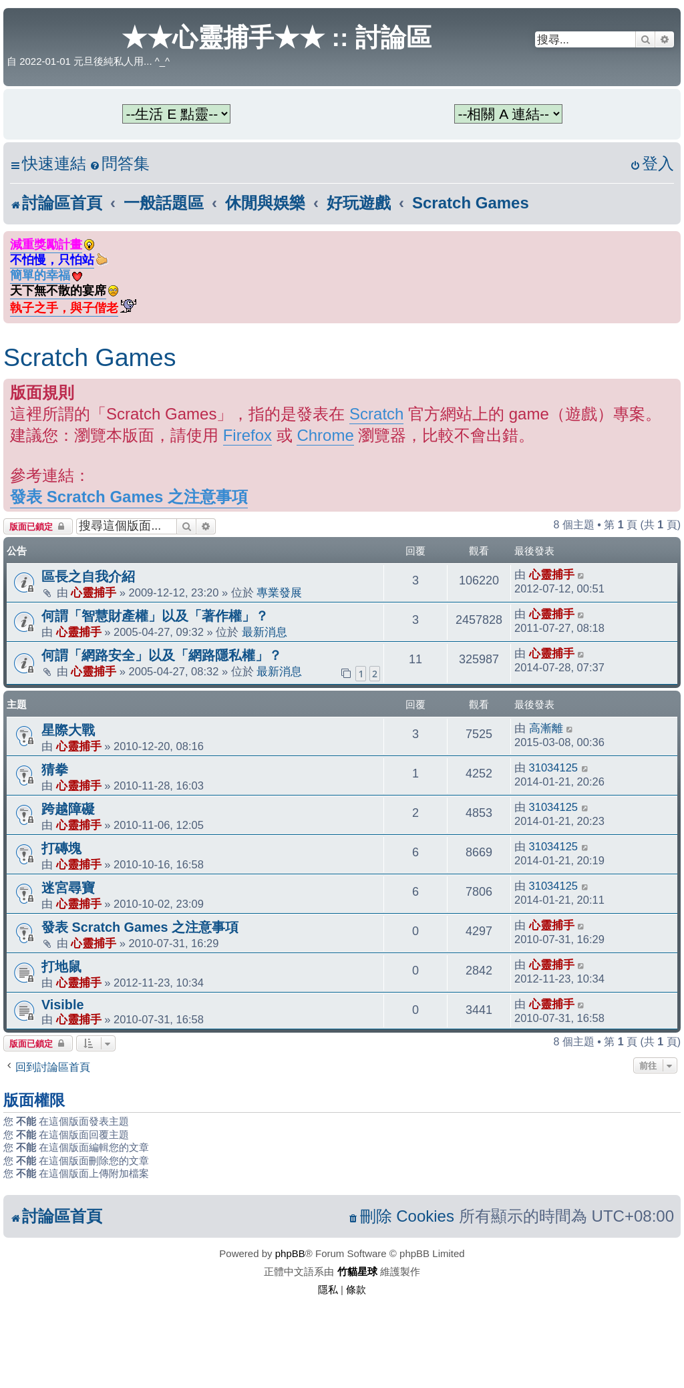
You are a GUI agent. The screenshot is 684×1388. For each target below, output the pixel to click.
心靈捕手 (93, 592)
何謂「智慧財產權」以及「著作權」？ (155, 616)
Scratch (376, 414)
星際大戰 (68, 730)
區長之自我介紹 (88, 576)
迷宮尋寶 (68, 887)
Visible (62, 1004)
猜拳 (54, 769)
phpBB (290, 1253)
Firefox (247, 435)
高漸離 (546, 728)
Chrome (325, 435)
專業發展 (279, 592)
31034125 (553, 767)
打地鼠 (61, 966)
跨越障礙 (68, 809)
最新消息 (264, 632)
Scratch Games (89, 357)
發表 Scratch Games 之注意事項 (129, 497)
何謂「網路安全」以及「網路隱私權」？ (161, 655)
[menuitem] (120, 164)
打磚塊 (61, 848)
